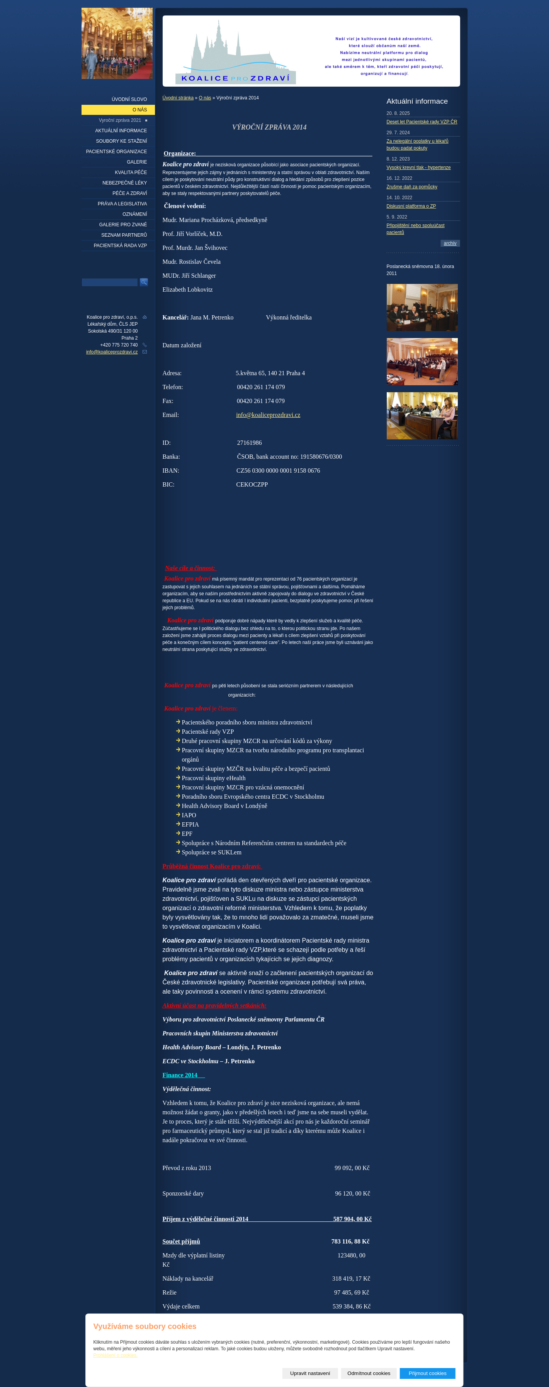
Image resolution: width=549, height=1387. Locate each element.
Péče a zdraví (129, 193)
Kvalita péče (131, 172)
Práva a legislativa (122, 204)
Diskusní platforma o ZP (411, 206)
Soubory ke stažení (121, 141)
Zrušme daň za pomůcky (412, 187)
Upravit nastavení (310, 1373)
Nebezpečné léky (124, 183)
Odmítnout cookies (368, 1373)
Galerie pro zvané (123, 224)
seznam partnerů (124, 235)
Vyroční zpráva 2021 (120, 120)
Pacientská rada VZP (120, 245)
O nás (205, 98)
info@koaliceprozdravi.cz (268, 415)
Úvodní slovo (129, 99)
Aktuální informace (121, 130)
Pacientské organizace (116, 151)
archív (450, 243)
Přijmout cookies (428, 1373)
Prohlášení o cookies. (115, 1355)
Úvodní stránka (178, 98)
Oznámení (134, 214)
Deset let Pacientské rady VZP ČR (422, 122)
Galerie (137, 162)
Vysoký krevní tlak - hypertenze (419, 167)
